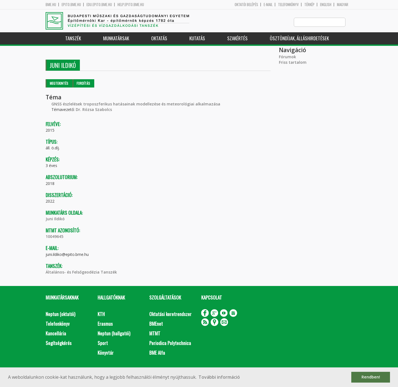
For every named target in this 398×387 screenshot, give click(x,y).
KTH (101, 314)
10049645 (54, 236)
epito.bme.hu (71, 4)
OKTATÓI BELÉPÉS (246, 4)
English (325, 4)
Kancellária (56, 333)
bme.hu (51, 4)
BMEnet (156, 323)
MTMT (154, 333)
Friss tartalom (293, 62)
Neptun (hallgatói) (114, 333)
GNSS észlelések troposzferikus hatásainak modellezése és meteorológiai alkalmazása (135, 104)
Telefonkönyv (288, 4)
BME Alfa (157, 352)
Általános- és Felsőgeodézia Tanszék (81, 272)
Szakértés (237, 38)
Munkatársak (116, 38)
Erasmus (105, 323)
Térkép (309, 4)
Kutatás (197, 38)
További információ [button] (219, 377)
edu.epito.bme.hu (99, 4)
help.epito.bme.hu (130, 4)
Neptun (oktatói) (60, 314)
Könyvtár (106, 352)
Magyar (342, 4)
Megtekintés (59, 83)
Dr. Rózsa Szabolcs (94, 109)
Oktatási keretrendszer (170, 314)
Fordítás (83, 83)
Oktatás (159, 38)
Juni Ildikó (55, 219)
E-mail (268, 4)
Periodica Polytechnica (170, 343)
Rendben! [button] (371, 377)
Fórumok (287, 57)
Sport (103, 343)
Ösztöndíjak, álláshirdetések (299, 38)
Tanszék (73, 38)
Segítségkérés (59, 343)
